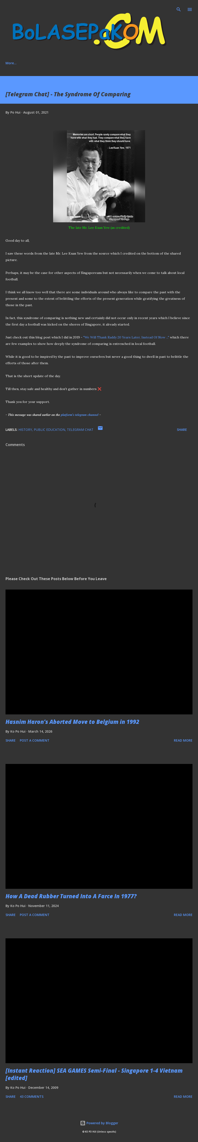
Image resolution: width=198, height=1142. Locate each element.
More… (144, 63)
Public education (49, 429)
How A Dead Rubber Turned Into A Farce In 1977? (71, 896)
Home (10, 63)
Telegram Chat (80, 429)
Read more (183, 740)
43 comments (31, 1096)
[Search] (178, 8)
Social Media (75, 63)
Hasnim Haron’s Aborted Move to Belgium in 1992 (72, 721)
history (25, 429)
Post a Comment (34, 740)
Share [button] (182, 429)
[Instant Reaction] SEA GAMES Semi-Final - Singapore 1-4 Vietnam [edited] (94, 1074)
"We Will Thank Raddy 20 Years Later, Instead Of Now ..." (126, 337)
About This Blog (40, 63)
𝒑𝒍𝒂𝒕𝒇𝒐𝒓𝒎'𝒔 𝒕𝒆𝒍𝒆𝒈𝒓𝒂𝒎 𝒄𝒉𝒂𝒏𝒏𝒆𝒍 (79, 415)
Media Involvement (112, 63)
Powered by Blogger (99, 1123)
